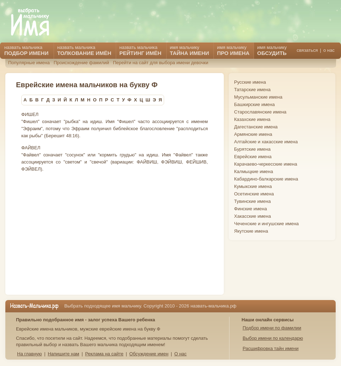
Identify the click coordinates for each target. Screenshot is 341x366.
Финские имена (250, 208)
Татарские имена (252, 89)
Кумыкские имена (253, 186)
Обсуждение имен (148, 353)
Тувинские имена (252, 201)
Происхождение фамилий (81, 62)
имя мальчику (272, 50)
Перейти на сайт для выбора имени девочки (160, 62)
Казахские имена (252, 119)
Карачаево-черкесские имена (265, 164)
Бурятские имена (252, 149)
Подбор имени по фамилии (272, 328)
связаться (307, 50)
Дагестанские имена (256, 126)
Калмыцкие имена (253, 171)
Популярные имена (29, 62)
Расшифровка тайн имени (271, 348)
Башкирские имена (254, 104)
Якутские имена (251, 231)
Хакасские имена (252, 216)
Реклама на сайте (104, 353)
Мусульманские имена (258, 97)
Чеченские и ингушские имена (266, 223)
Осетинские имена (254, 193)
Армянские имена (253, 134)
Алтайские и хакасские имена (266, 141)
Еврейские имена (252, 156)
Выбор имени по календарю (273, 338)
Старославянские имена (260, 112)
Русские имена (250, 82)
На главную (29, 353)
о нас (329, 50)
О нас (180, 353)
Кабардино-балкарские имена (266, 179)
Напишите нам (63, 353)
